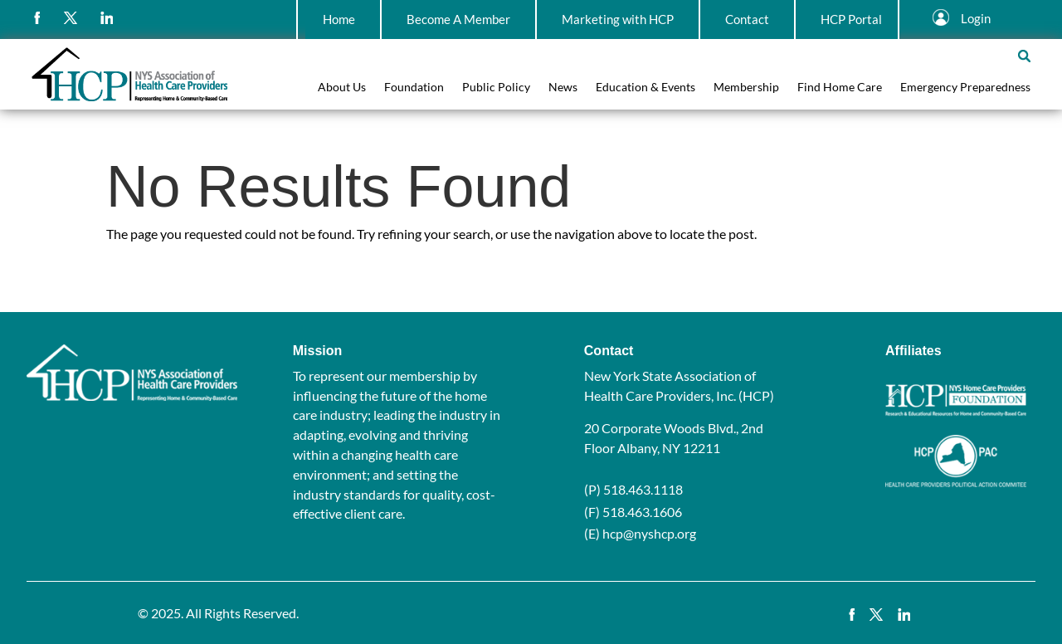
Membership (746, 87)
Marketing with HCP (618, 19)
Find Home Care (839, 87)
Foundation (414, 87)
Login (976, 18)
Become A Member (458, 19)
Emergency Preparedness (965, 87)
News (562, 87)
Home (339, 19)
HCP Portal (851, 19)
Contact (747, 19)
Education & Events (645, 87)
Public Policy (496, 87)
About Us (342, 87)
